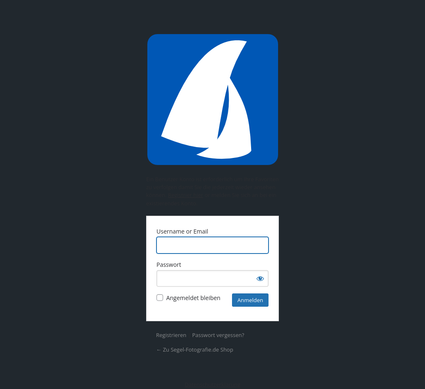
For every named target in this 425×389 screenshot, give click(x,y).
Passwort (168, 264)
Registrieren (171, 335)
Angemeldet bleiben (193, 298)
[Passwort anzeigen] (260, 278)
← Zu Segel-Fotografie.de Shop (194, 349)
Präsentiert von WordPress (212, 99)
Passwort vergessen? (218, 335)
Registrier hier (185, 195)
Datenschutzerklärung (212, 384)
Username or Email (182, 231)
